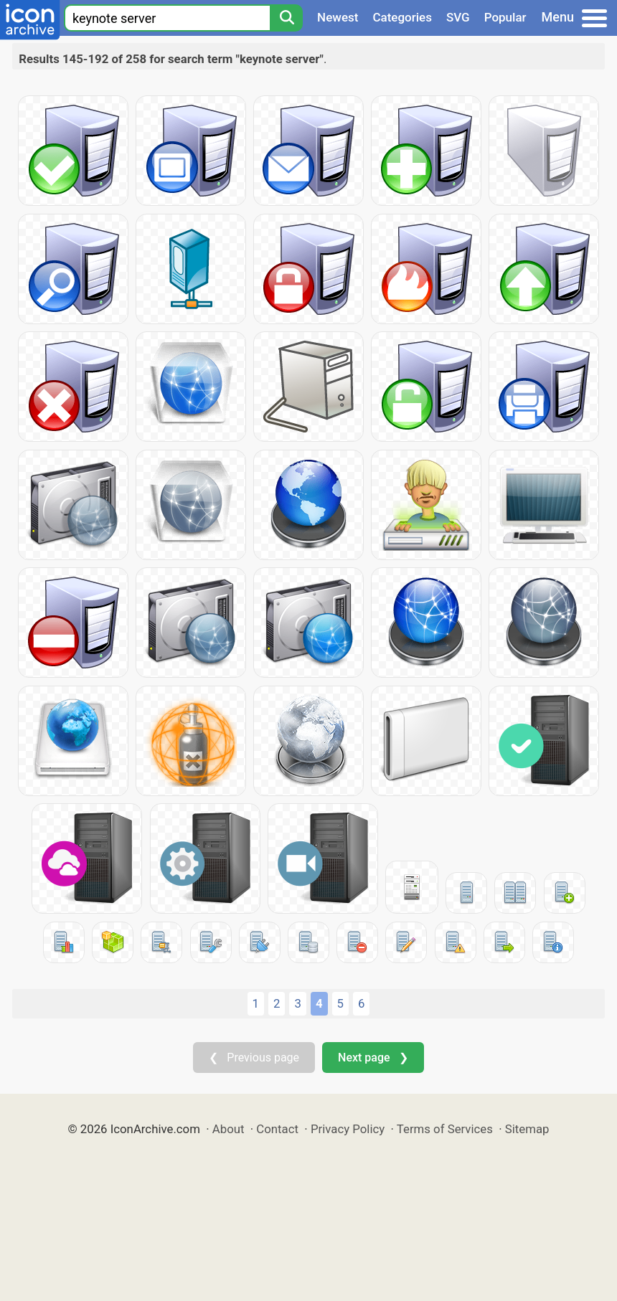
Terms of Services (445, 1129)
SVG (458, 17)
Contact (277, 1129)
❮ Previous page (254, 1057)
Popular (505, 17)
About (228, 1129)
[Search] (286, 18)
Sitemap (527, 1129)
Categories (402, 17)
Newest (337, 17)
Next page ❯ (373, 1057)
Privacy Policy (348, 1129)
